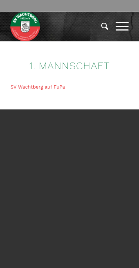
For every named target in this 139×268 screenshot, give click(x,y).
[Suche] (101, 26)
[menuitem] (101, 26)
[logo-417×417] (57, 26)
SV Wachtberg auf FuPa (37, 87)
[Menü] (118, 26)
